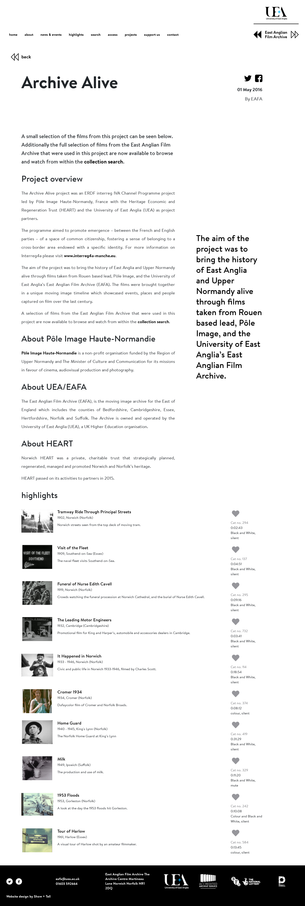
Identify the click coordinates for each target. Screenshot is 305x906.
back (26, 57)
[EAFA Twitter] (11, 881)
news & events (51, 35)
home (13, 35)
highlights (76, 35)
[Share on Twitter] (246, 78)
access (112, 35)
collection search (103, 162)
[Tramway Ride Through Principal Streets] (37, 521)
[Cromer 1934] (37, 701)
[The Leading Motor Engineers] (37, 629)
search (95, 35)
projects (131, 35)
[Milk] (37, 768)
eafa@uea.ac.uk (67, 879)
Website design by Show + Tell (28, 896)
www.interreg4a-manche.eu (89, 256)
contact (172, 35)
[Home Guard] (37, 732)
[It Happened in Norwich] (37, 665)
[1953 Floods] (37, 804)
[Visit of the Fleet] (37, 557)
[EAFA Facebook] (20, 881)
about (29, 35)
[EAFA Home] (276, 22)
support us (152, 35)
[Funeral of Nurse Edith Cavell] (37, 593)
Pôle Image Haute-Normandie (49, 353)
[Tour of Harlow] (37, 840)
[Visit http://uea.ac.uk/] (176, 881)
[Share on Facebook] (257, 78)
